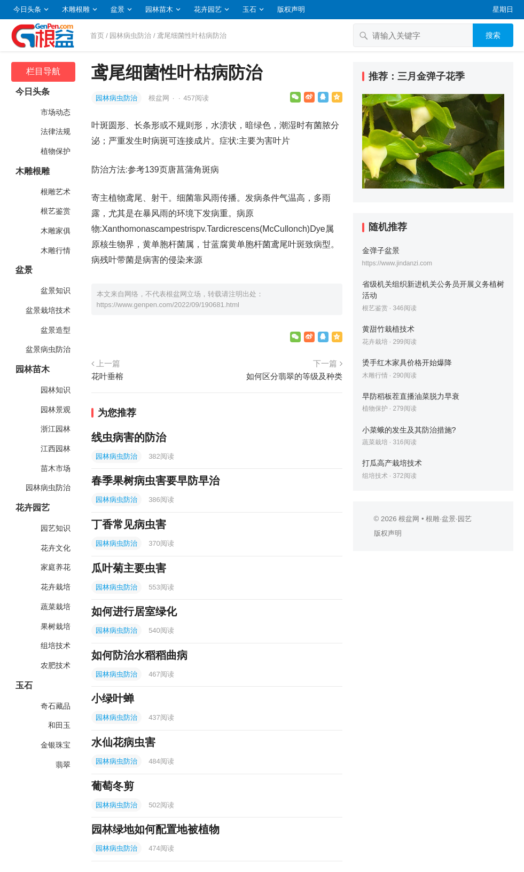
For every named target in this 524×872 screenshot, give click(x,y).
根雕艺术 (55, 191)
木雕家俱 (55, 230)
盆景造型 (55, 330)
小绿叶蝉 (112, 698)
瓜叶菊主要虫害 (128, 568)
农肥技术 (55, 665)
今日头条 (27, 9)
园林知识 (55, 390)
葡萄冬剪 (112, 786)
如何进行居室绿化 (134, 611)
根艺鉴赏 (55, 211)
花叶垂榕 (107, 376)
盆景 (117, 9)
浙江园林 (55, 429)
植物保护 (55, 151)
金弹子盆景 (381, 250)
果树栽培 (55, 626)
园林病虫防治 (130, 36)
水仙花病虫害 (123, 742)
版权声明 (291, 9)
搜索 (493, 35)
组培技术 (55, 645)
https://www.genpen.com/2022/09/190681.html (168, 305)
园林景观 (55, 409)
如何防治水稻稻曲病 (139, 655)
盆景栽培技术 (47, 310)
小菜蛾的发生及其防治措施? (409, 430)
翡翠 (62, 764)
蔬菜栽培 (55, 606)
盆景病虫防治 (47, 349)
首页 (97, 36)
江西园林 (55, 448)
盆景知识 (55, 290)
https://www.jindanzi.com (397, 263)
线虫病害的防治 (128, 437)
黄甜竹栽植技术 (388, 329)
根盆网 (159, 98)
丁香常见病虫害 (128, 524)
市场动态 (55, 112)
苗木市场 (55, 468)
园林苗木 (159, 9)
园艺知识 (55, 528)
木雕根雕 (76, 9)
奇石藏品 (55, 706)
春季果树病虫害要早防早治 (155, 480)
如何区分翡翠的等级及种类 (294, 376)
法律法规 (55, 131)
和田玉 (58, 725)
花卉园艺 (208, 9)
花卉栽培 (55, 587)
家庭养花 (55, 567)
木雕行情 (55, 250)
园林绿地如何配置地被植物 (155, 829)
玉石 (249, 9)
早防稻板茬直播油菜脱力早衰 (410, 396)
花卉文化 (55, 548)
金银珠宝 (55, 745)
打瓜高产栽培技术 (392, 463)
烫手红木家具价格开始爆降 (407, 362)
